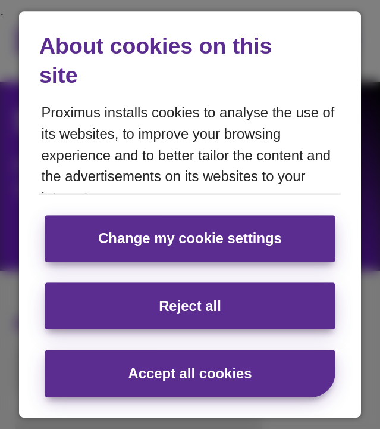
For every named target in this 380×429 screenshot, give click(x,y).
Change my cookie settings (190, 239)
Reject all (190, 306)
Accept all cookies (190, 373)
